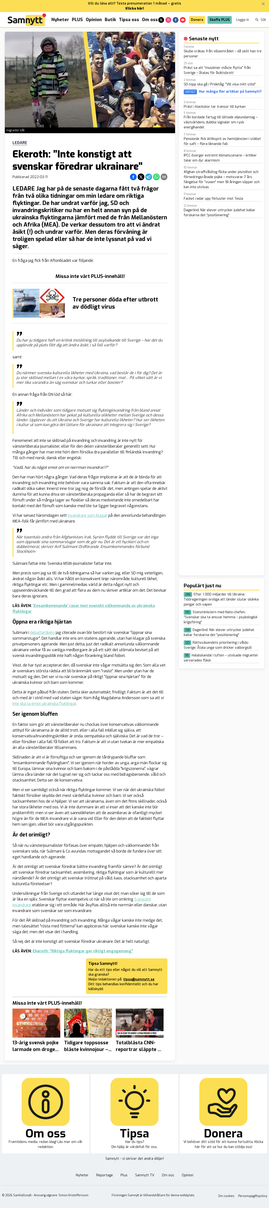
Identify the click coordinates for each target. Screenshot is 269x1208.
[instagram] (168, 20)
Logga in (242, 20)
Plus (124, 1175)
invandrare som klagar (87, 515)
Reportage (104, 1175)
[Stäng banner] (263, 4)
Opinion (94, 20)
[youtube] (183, 20)
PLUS (77, 20)
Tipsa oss (129, 20)
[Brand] (27, 19)
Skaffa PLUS (219, 20)
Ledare (19, 143)
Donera (197, 20)
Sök (260, 20)
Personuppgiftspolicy (252, 1196)
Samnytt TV (144, 1175)
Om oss (150, 20)
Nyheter (60, 20)
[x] (161, 20)
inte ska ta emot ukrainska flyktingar (44, 703)
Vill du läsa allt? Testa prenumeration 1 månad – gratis (134, 3)
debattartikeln (42, 632)
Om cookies (226, 1196)
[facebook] (175, 20)
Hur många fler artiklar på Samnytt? (230, 92)
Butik (110, 20)
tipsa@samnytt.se (138, 979)
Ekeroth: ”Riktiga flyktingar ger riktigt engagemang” (83, 951)
